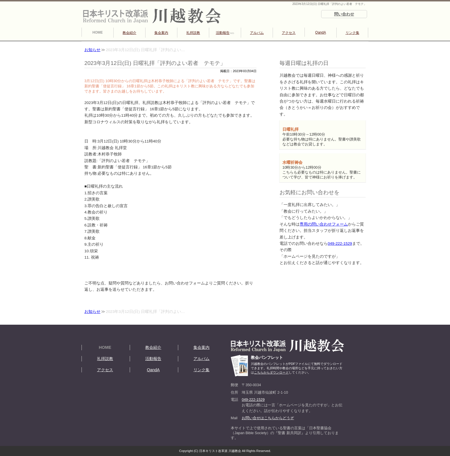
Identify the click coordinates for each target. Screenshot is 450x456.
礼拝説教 (193, 33)
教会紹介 (129, 33)
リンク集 (352, 33)
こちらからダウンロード (271, 372)
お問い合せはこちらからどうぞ (268, 418)
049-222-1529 (340, 243)
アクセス (289, 33)
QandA (320, 32)
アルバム (257, 33)
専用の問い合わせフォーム (324, 224)
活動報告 (225, 33)
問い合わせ (344, 14)
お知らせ (92, 50)
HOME (97, 32)
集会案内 (161, 33)
